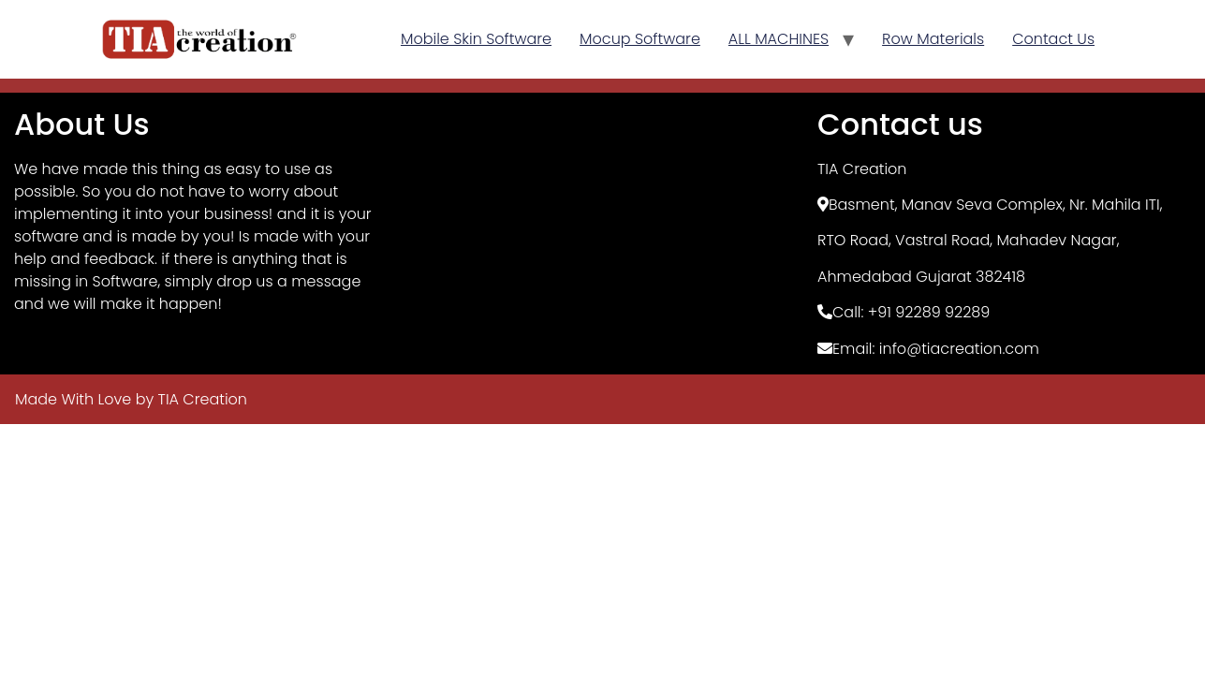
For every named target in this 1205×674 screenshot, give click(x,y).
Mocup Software (640, 39)
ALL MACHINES (778, 39)
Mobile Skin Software (476, 39)
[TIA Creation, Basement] (602, 233)
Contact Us (1053, 39)
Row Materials (933, 39)
